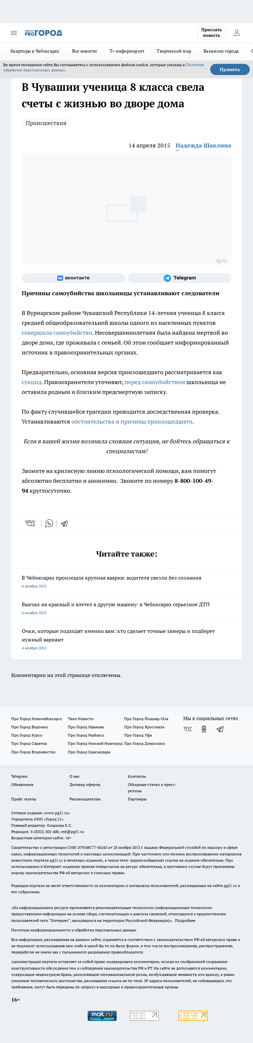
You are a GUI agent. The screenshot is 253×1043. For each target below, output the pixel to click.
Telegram (19, 776)
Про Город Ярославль (144, 726)
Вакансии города (221, 51)
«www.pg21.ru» (56, 812)
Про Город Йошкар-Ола (146, 718)
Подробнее (185, 920)
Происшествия (46, 123)
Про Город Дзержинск (144, 743)
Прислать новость (211, 32)
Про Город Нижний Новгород (95, 743)
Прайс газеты (23, 798)
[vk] (31, 523)
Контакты (137, 776)
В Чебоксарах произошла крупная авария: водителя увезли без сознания (126, 582)
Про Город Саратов (29, 743)
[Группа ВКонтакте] (73, 278)
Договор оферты (85, 784)
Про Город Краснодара (89, 751)
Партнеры (137, 798)
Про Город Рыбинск (86, 735)
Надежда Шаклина (203, 145)
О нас (75, 776)
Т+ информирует (127, 51)
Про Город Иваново (86, 726)
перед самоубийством (155, 382)
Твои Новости (81, 718)
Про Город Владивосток (33, 751)
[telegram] (66, 523)
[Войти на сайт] (236, 32)
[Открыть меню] (14, 32)
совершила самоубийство (57, 332)
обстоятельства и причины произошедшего (131, 421)
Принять (230, 69)
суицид (32, 382)
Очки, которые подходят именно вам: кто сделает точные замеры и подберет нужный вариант (126, 640)
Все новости (84, 51)
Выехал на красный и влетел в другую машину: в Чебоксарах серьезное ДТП (126, 609)
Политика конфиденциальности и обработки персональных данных (73, 929)
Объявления (22, 784)
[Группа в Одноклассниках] (204, 729)
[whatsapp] (49, 523)
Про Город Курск (26, 735)
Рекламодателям (85, 798)
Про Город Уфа (138, 735)
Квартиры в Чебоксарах (35, 51)
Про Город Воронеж (29, 726)
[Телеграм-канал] (179, 278)
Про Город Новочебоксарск (36, 718)
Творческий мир (174, 51)
